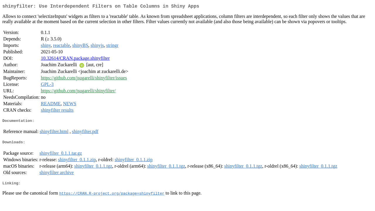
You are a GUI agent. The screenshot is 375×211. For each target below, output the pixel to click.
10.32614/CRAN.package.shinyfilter (75, 59)
